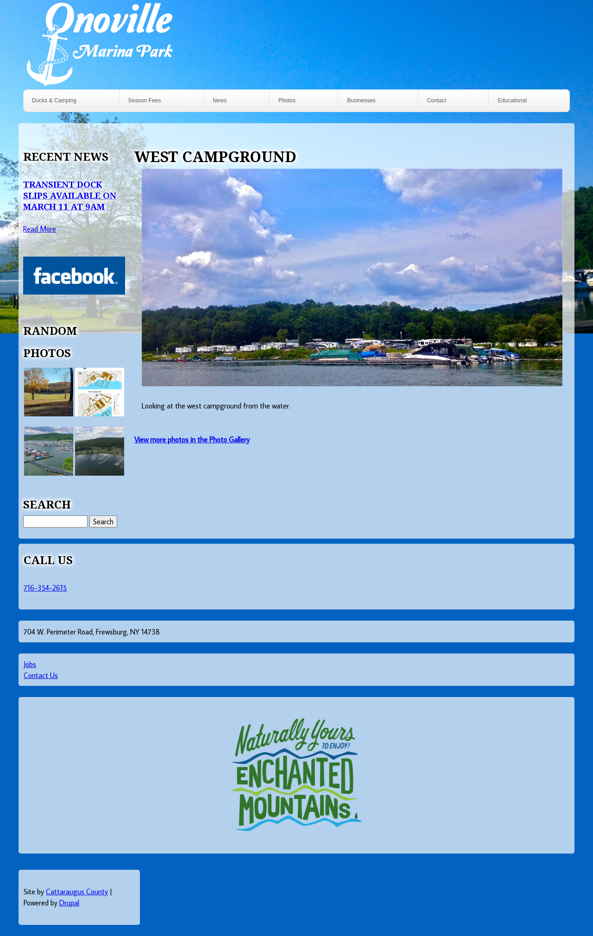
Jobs (30, 664)
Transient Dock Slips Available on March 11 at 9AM (69, 195)
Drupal (69, 902)
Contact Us (41, 675)
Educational (512, 100)
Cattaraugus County (77, 891)
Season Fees (144, 100)
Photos (287, 100)
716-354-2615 (45, 587)
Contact (436, 100)
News (220, 100)
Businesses (361, 100)
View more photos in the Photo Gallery (192, 439)
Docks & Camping (54, 100)
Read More (39, 228)
